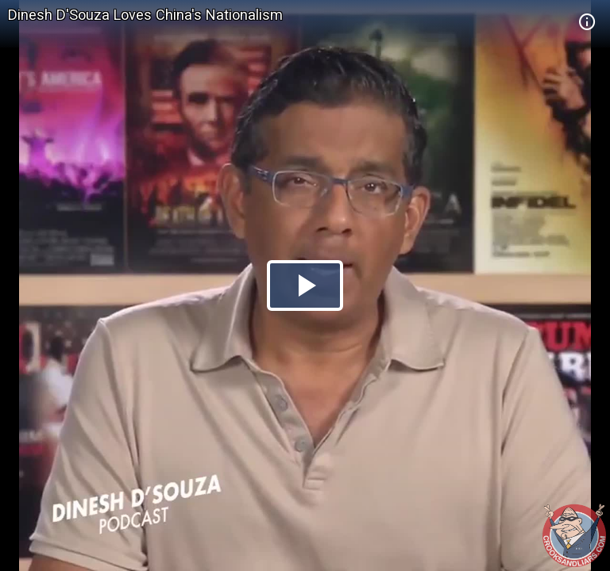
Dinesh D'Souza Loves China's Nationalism (145, 14)
